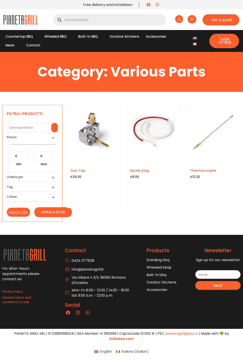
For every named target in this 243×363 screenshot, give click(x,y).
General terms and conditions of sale (16, 299)
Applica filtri (53, 212)
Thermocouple (203, 170)
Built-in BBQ (90, 36)
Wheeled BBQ (57, 36)
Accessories (158, 36)
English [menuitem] (106, 351)
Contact (33, 45)
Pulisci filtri (18, 212)
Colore (12, 197)
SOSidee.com (121, 338)
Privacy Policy (12, 291)
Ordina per (15, 177)
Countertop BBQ (21, 36)
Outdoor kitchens (124, 36)
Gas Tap (77, 170)
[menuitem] (195, 38)
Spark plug (139, 170)
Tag (10, 187)
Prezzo (12, 137)
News (11, 45)
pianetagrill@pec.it (181, 333)
